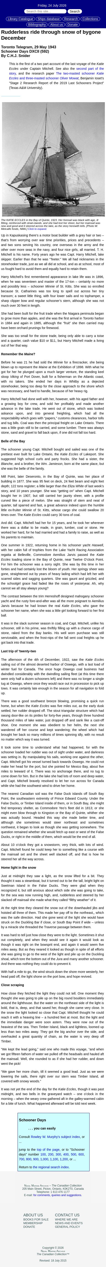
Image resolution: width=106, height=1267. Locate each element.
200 (50, 1154)
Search (75, 11)
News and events (69, 1223)
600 (81, 1154)
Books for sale (36, 1219)
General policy (67, 1226)
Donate (72, 24)
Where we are (66, 1219)
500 (73, 1154)
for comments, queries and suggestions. (57, 1195)
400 (66, 1154)
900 (35, 1159)
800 (28, 1159)
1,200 (64, 1159)
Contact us (67, 1215)
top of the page (48, 1149)
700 (21, 1159)
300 (58, 1154)
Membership (33, 1223)
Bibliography (37, 24)
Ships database (49, 19)
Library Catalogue (20, 19)
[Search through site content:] (45, 11)
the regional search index (51, 1167)
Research (71, 19)
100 (43, 1154)
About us (56, 24)
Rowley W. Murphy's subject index (55, 1137)
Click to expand (37, 228)
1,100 (54, 1159)
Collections (90, 19)
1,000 (44, 1159)
